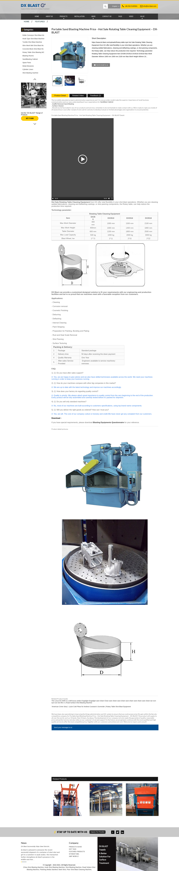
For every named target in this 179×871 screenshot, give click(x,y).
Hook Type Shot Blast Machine (33, 39)
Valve (142, 16)
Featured (40, 22)
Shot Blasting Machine (73, 867)
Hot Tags (72, 849)
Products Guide (75, 847)
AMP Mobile (74, 856)
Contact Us (106, 16)
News (93, 16)
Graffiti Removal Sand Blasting (63, 104)
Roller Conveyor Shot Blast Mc (33, 35)
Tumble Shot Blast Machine (32, 42)
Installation (79, 16)
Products (63, 16)
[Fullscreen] (112, 198)
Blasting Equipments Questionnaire (108, 422)
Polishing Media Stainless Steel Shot (53, 869)
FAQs (120, 16)
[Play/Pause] (53, 198)
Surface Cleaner (58, 106)
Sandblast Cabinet (106, 102)
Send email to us (102, 65)
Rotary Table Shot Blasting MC (33, 52)
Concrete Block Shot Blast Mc (33, 49)
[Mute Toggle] (109, 198)
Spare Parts (26, 62)
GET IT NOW (30, 118)
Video (131, 16)
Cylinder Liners (27, 69)
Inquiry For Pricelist (97, 832)
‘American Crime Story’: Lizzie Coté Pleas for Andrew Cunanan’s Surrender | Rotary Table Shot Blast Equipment (91, 706)
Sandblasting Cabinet (30, 59)
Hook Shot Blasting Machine (55, 867)
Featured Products (77, 851)
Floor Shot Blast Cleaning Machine (79, 869)
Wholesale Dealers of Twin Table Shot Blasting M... (105, 819)
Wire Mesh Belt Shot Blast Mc (33, 45)
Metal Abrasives (28, 66)
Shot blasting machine (30, 73)
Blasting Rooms (28, 56)
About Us (49, 16)
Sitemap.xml (74, 854)
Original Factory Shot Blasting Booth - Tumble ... (141, 819)
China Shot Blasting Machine (33, 867)
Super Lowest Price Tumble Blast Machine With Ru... (70, 819)
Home (37, 16)
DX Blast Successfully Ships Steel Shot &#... (35, 846)
